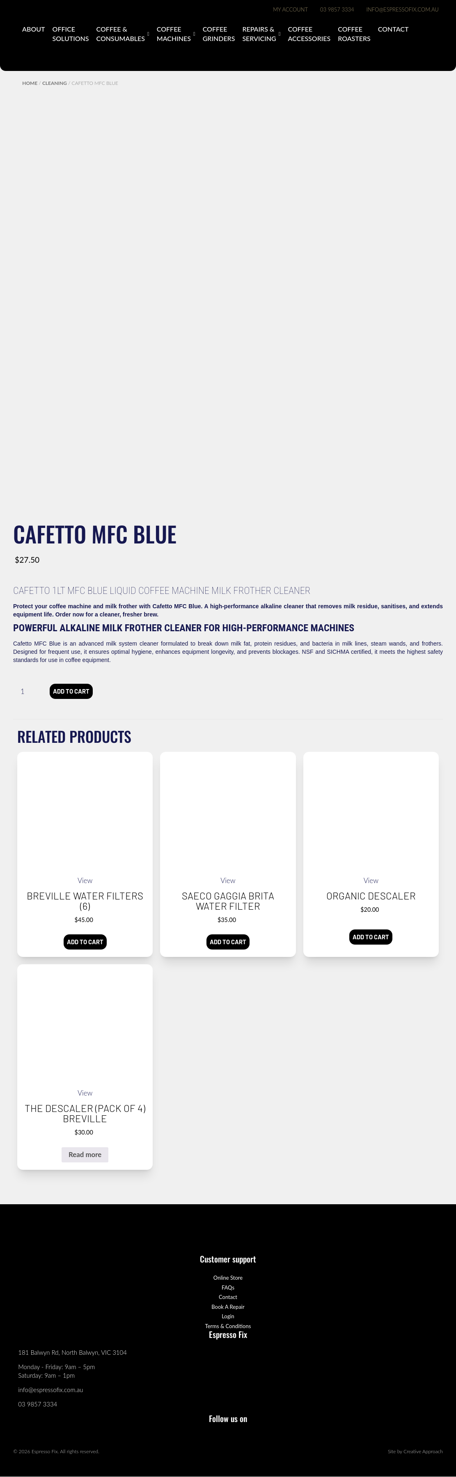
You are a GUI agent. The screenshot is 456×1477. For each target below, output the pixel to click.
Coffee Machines (174, 33)
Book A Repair (227, 1307)
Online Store (228, 1278)
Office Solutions (71, 33)
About (33, 29)
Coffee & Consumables (120, 33)
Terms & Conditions (228, 1326)
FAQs (228, 1287)
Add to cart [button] (85, 942)
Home (29, 83)
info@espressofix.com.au (403, 9)
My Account (290, 9)
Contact (393, 29)
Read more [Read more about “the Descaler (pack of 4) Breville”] (85, 1154)
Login (228, 1316)
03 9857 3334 (337, 9)
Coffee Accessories (309, 33)
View (85, 880)
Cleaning (54, 83)
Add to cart (71, 691)
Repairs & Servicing (259, 33)
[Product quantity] (25, 691)
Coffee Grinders (219, 33)
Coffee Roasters (354, 33)
